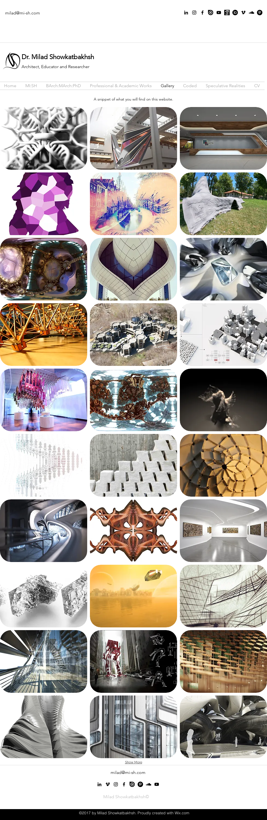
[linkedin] (186, 12)
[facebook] (202, 12)
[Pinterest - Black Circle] (259, 12)
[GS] (227, 12)
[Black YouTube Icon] (219, 12)
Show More (133, 762)
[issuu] (210, 12)
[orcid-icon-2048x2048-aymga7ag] (235, 12)
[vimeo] (243, 12)
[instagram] (194, 12)
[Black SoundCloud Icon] (251, 12)
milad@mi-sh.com (22, 13)
